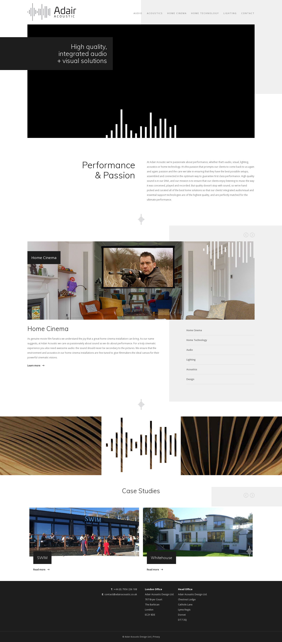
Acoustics (155, 13)
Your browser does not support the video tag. (141, 81)
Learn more (33, 365)
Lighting (230, 13)
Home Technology (205, 13)
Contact (248, 13)
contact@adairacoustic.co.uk (121, 594)
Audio (138, 13)
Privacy (156, 636)
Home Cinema (177, 13)
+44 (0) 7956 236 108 (125, 589)
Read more (39, 569)
